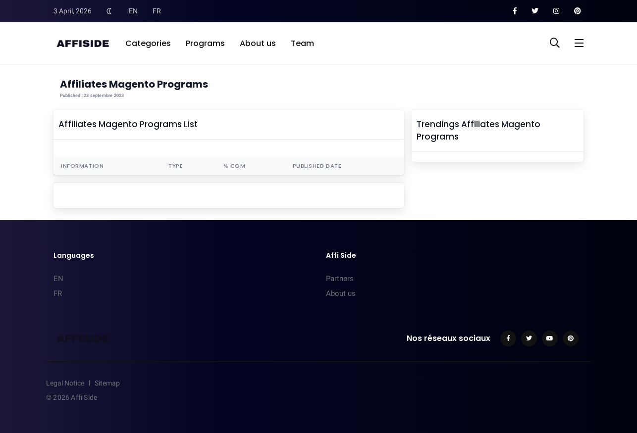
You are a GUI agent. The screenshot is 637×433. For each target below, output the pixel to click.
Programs (205, 43)
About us (258, 43)
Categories (148, 43)
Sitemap (107, 383)
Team (302, 43)
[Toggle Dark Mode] (109, 11)
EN (133, 11)
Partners (340, 278)
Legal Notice (65, 383)
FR (157, 11)
